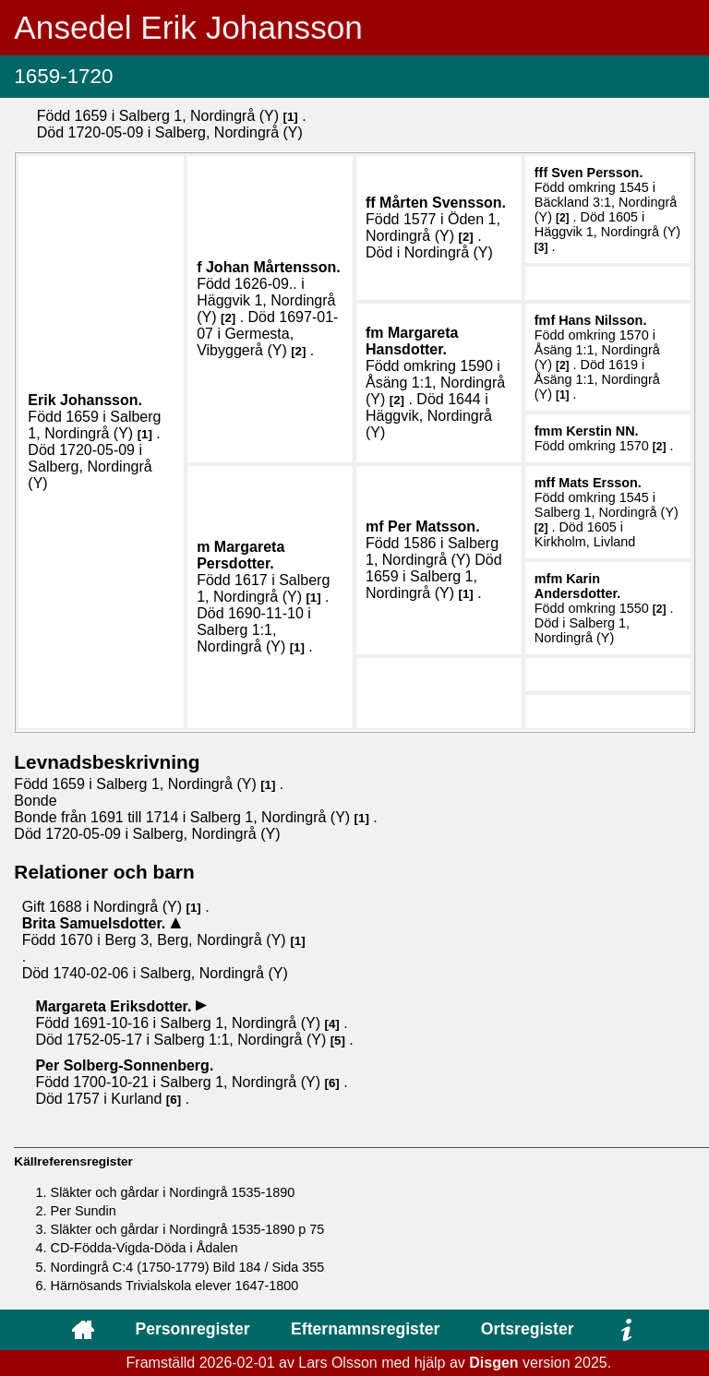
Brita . (96, 923)
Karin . (578, 586)
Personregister (192, 1329)
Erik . (85, 400)
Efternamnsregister (365, 1329)
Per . (434, 526)
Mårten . (442, 202)
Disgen (493, 1362)
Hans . (602, 320)
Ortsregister (527, 1329)
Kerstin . (602, 431)
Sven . (597, 172)
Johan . (273, 267)
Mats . (600, 482)
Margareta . (412, 341)
